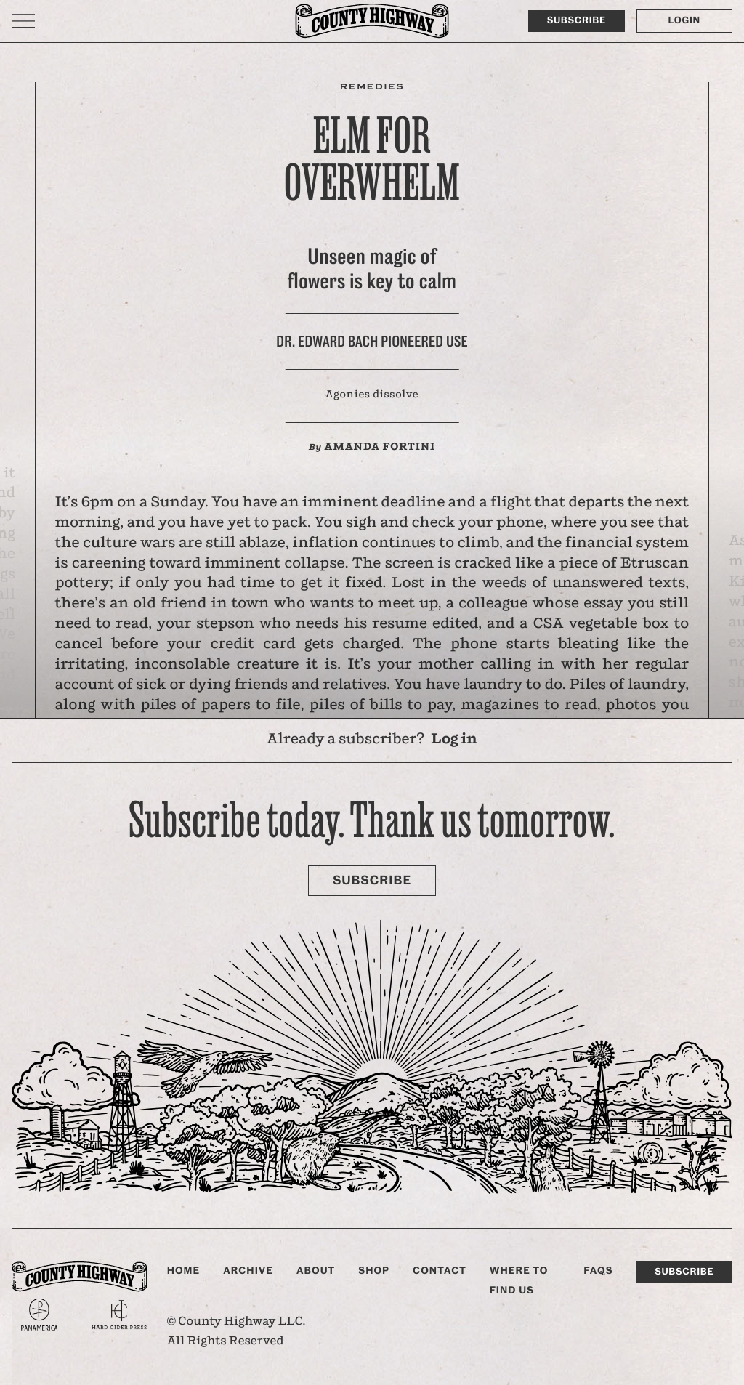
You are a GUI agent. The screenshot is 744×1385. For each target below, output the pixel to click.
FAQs (597, 1271)
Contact (439, 1271)
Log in (454, 740)
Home (184, 1271)
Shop (373, 1271)
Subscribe (576, 20)
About (315, 1271)
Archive (248, 1271)
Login (684, 20)
